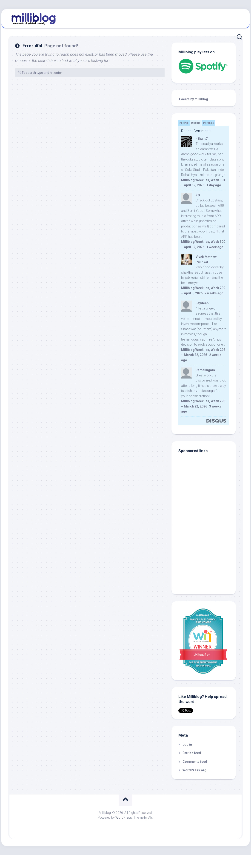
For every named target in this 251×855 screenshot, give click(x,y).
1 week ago (214, 247)
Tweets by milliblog (193, 99)
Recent (195, 123)
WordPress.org (194, 770)
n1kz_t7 (202, 139)
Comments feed (195, 761)
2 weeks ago (214, 293)
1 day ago (213, 185)
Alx (150, 817)
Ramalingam (205, 370)
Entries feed (192, 753)
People (184, 123)
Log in (187, 744)
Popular (208, 123)
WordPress (123, 817)
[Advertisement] (207, 556)
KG (198, 195)
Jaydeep (202, 303)
